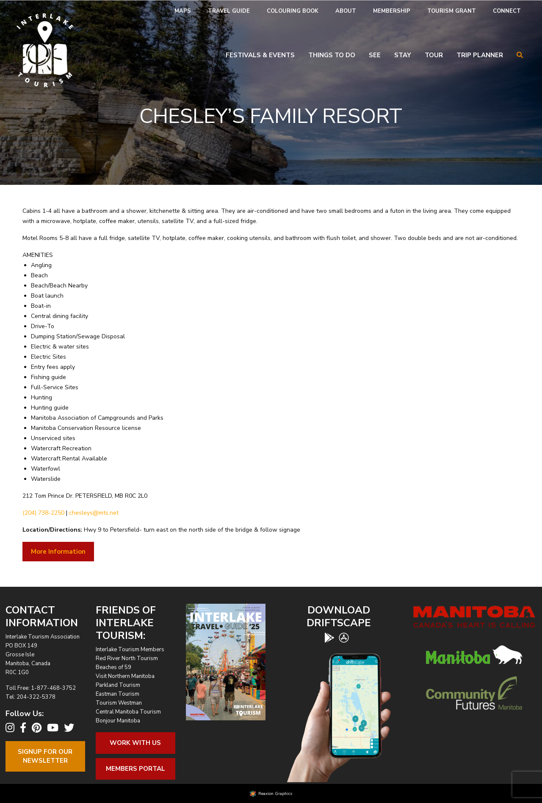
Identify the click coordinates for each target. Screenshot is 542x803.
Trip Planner (479, 55)
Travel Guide (229, 11)
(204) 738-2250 (43, 513)
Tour (434, 55)
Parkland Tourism (118, 685)
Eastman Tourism (117, 694)
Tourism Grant (451, 11)
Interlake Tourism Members (130, 649)
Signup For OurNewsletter (45, 756)
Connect (507, 11)
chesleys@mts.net (94, 513)
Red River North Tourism (127, 658)
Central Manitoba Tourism (128, 712)
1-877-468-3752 (53, 688)
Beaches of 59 (113, 667)
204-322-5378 (36, 697)
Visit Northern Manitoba (125, 676)
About (345, 11)
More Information (58, 551)
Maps (182, 11)
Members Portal (135, 768)
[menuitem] (182, 11)
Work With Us (135, 743)
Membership (391, 11)
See (375, 55)
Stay (402, 55)
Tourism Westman (119, 703)
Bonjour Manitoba (118, 721)
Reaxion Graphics (275, 794)
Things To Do (331, 55)
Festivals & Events (260, 55)
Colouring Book (292, 11)
